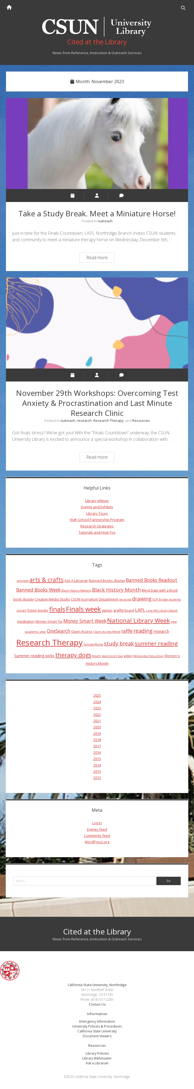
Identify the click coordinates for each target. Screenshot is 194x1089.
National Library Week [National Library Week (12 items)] (138, 620)
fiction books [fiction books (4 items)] (37, 610)
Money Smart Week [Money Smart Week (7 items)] (84, 621)
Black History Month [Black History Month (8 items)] (116, 589)
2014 (97, 765)
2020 (97, 727)
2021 (97, 720)
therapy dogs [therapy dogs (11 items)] (73, 655)
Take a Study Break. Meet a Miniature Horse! (97, 143)
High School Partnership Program (97, 519)
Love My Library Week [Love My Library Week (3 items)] (161, 611)
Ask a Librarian (97, 1063)
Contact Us (97, 1004)
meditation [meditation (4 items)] (26, 621)
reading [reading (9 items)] (143, 630)
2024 (97, 701)
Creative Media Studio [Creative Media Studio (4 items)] (52, 599)
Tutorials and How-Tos (97, 532)
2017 (97, 746)
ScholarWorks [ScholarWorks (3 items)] (93, 645)
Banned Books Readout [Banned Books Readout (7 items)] (151, 580)
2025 (97, 695)
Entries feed (97, 829)
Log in (97, 823)
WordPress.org (97, 842)
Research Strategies (97, 526)
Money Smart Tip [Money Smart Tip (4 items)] (49, 621)
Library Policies (97, 1053)
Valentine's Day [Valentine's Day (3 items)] (112, 656)
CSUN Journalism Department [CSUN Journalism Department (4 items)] (94, 599)
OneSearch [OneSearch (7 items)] (58, 631)
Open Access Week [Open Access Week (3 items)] (106, 632)
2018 (97, 740)
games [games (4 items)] (107, 610)
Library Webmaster (97, 1058)
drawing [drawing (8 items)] (142, 598)
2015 (97, 759)
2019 (97, 733)
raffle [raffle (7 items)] (127, 631)
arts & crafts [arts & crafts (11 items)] (46, 579)
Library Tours (97, 513)
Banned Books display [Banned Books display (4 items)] (107, 580)
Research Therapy (108, 420)
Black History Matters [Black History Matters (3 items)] (76, 590)
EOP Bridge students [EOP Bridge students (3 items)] (166, 599)
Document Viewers (97, 1036)
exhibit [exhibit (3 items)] (22, 611)
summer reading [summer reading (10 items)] (156, 643)
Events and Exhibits (97, 507)
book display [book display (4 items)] (23, 599)
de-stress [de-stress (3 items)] (125, 599)
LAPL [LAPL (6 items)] (140, 610)
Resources (141, 420)
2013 (97, 771)
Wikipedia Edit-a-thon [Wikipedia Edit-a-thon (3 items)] (148, 656)
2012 (97, 777)
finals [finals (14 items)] (57, 609)
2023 (97, 708)
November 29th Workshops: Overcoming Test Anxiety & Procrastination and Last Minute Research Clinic (97, 323)
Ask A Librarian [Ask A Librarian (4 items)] (76, 580)
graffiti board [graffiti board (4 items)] (123, 610)
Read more (100, 258)
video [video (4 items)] (128, 655)
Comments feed (97, 835)
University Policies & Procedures (97, 1026)
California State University (97, 1031)
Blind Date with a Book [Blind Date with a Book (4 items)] (160, 590)
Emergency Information (97, 1021)
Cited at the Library (97, 931)
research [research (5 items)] (161, 631)
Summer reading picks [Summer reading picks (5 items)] (34, 655)
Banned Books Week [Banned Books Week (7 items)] (38, 589)
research (84, 420)
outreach (105, 221)
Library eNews (97, 500)
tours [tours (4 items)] (96, 655)
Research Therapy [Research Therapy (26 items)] (49, 642)
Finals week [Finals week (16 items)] (83, 609)
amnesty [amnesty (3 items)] (23, 581)
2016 (97, 752)
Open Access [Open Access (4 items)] (82, 631)
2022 (97, 714)
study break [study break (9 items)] (119, 643)
